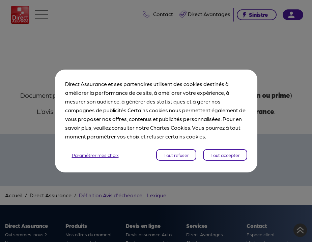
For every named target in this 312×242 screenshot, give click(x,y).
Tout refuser (176, 155)
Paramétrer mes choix (95, 155)
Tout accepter (225, 155)
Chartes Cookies (170, 127)
